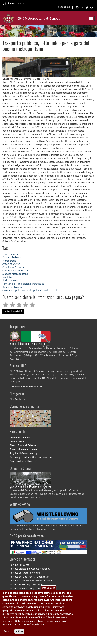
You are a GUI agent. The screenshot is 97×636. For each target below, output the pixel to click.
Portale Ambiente (19, 565)
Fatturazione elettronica (23, 449)
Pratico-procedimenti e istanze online (31, 457)
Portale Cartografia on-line (25, 572)
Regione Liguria (13, 3)
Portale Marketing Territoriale (26, 584)
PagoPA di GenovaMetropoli (25, 453)
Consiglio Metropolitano (15, 270)
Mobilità (7, 277)
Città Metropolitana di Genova (38, 18)
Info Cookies (48, 592)
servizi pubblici (33, 290)
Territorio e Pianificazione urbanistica (23, 283)
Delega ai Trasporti (13, 287)
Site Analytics (17, 399)
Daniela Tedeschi (12, 257)
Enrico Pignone (10, 254)
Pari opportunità (11, 280)
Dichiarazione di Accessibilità (26, 386)
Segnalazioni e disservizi (23, 461)
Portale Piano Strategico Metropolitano (32, 588)
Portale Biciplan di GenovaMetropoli (30, 568)
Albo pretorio (17, 441)
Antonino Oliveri (11, 264)
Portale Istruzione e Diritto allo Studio (31, 580)
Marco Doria (9, 260)
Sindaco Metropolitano (15, 274)
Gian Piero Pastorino (13, 267)
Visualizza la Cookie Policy (29, 628)
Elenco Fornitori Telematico (25, 445)
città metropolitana (13, 290)
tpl (55, 290)
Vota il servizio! (13, 311)
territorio (48, 290)
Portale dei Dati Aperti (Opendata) (29, 576)
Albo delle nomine (20, 437)
